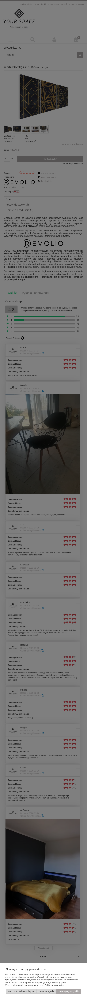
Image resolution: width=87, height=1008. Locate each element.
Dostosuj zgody (46, 991)
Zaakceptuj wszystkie (68, 991)
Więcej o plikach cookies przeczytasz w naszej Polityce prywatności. (34, 985)
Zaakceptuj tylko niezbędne (21, 991)
